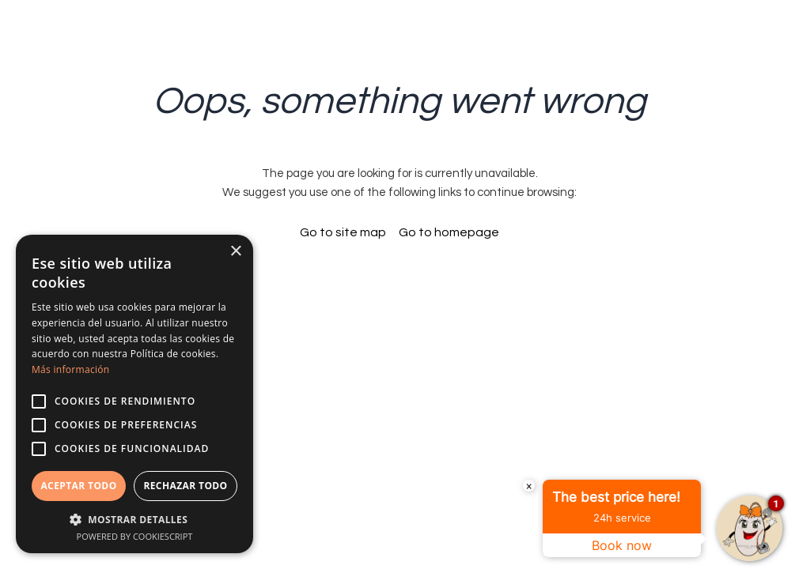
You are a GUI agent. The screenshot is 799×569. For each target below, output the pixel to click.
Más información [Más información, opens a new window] (70, 369)
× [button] (235, 252)
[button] (134, 518)
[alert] (134, 394)
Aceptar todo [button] (78, 485)
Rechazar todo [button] (185, 485)
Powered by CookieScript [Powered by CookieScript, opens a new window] (135, 536)
